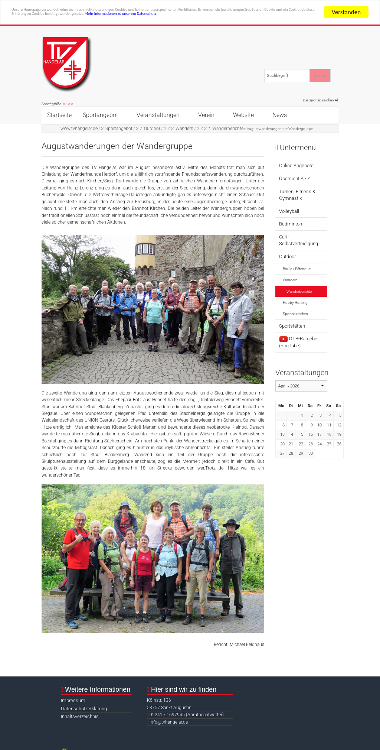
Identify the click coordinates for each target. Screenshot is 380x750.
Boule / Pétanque (297, 268)
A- (72, 103)
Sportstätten (292, 326)
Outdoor (147, 128)
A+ (65, 103)
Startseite (59, 114)
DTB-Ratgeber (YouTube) (299, 342)
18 (329, 434)
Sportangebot (100, 114)
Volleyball (289, 211)
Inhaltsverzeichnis (80, 716)
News (279, 114)
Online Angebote (296, 165)
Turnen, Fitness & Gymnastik (297, 195)
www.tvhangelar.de (79, 128)
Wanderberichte (219, 128)
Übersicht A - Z (294, 178)
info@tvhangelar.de (169, 722)
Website (243, 114)
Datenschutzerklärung (84, 708)
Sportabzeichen (295, 313)
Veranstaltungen (158, 114)
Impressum (73, 700)
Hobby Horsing (295, 302)
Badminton (290, 224)
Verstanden (346, 12)
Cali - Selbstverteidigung (298, 240)
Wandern (178, 128)
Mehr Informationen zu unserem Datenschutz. (71, 25)
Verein (206, 114)
